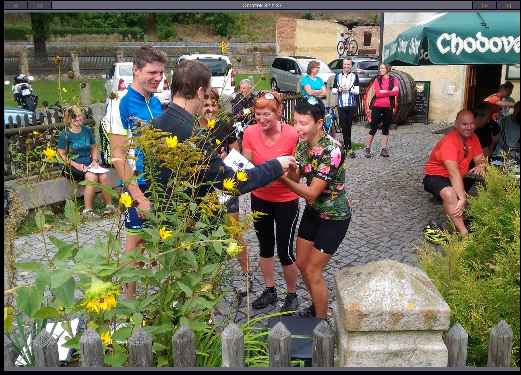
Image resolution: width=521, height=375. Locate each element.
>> (485, 5)
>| (509, 5)
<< (40, 5)
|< (15, 5)
